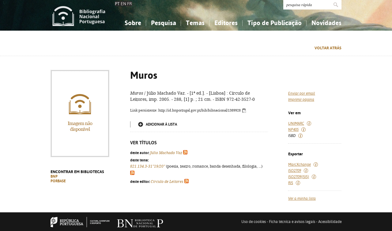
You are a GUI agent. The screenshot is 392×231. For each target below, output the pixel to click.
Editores (226, 23)
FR (129, 3)
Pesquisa (163, 23)
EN (123, 3)
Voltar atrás (328, 48)
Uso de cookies (253, 222)
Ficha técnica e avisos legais (292, 222)
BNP (54, 176)
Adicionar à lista (161, 124)
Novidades (326, 23)
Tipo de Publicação (274, 23)
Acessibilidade (329, 222)
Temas (195, 23)
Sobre (133, 23)
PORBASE (58, 181)
